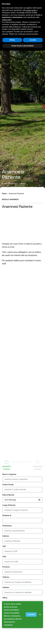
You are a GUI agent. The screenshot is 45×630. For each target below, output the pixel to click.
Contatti (31, 614)
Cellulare (5, 587)
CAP (4, 546)
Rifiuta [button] (12, 40)
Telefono (5, 577)
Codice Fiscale (8, 485)
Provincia (6, 567)
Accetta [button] (33, 40)
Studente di (6, 515)
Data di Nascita (8, 495)
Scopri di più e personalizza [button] (22, 46)
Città (4, 557)
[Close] (40, 614)
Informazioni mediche (38, 467)
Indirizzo (5, 536)
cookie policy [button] (6, 20)
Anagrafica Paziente (6, 467)
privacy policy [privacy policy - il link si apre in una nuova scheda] (31, 10)
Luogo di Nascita (8, 505)
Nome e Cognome (9, 474)
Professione (7, 526)
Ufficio (4, 598)
